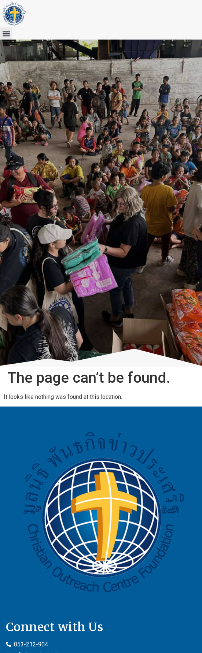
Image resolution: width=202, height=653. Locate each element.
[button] (6, 33)
